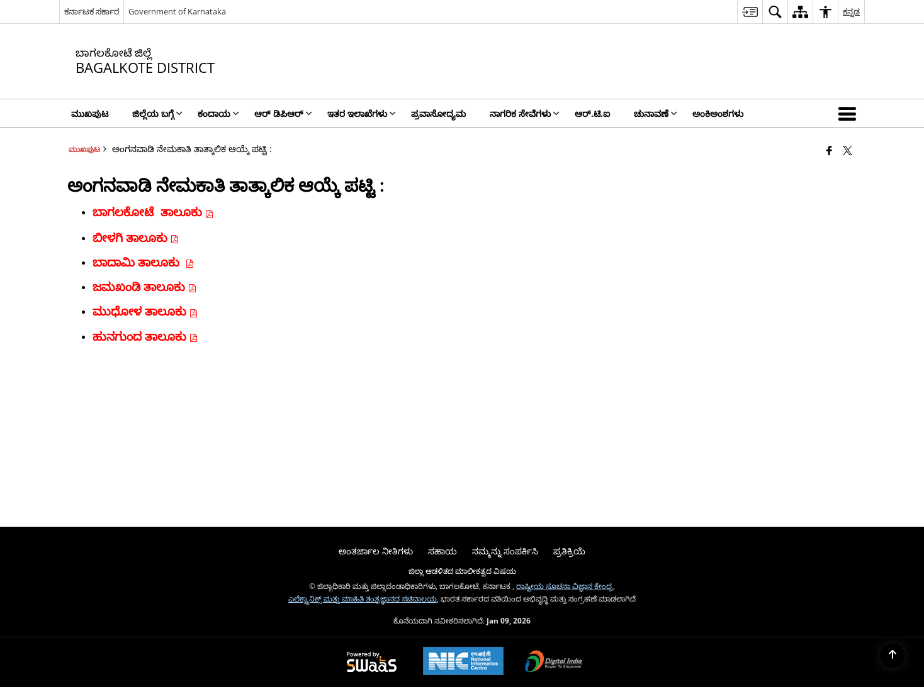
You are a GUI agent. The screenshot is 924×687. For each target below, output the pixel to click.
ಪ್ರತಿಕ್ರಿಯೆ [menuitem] (569, 551)
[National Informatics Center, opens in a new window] (463, 662)
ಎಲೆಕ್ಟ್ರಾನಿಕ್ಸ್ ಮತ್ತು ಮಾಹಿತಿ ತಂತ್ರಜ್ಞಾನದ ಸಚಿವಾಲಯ (362, 598)
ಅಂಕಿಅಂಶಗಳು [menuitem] (717, 113)
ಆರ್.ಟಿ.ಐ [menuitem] (592, 113)
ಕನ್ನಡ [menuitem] (851, 11)
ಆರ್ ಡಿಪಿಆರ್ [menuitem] (283, 113)
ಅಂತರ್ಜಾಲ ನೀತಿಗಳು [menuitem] (376, 551)
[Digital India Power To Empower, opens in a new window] (554, 662)
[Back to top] (892, 655)
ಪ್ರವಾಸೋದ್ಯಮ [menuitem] (438, 113)
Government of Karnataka (177, 11)
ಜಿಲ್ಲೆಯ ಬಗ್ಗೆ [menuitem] (157, 113)
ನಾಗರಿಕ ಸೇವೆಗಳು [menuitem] (525, 113)
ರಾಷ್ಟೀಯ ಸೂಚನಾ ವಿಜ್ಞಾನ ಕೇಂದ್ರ (564, 586)
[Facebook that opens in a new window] (829, 150)
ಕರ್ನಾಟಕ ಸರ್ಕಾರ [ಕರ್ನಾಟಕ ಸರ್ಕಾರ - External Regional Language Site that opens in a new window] (91, 11)
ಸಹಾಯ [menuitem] (442, 551)
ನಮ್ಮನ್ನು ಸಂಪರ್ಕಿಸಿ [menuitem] (505, 551)
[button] (850, 113)
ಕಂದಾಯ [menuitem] (218, 113)
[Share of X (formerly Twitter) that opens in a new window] (847, 150)
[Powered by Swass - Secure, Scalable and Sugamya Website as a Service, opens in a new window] (371, 662)
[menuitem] (749, 11)
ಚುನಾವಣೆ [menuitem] (655, 113)
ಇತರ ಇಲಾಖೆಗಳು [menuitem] (361, 113)
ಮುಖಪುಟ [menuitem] (89, 113)
